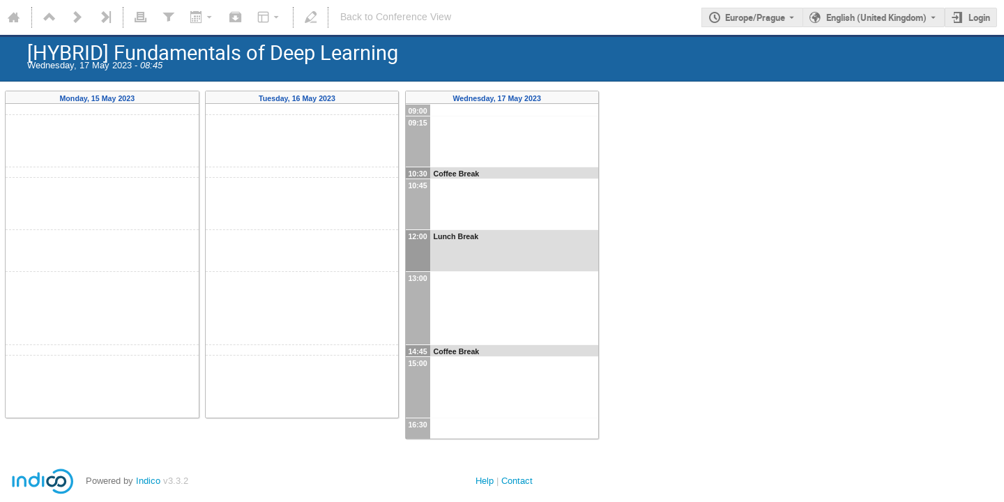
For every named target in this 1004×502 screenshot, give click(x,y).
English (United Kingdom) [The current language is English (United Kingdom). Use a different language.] (876, 17)
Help (485, 481)
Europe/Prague (755, 17)
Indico (148, 481)
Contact (517, 481)
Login (979, 17)
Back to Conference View (395, 17)
